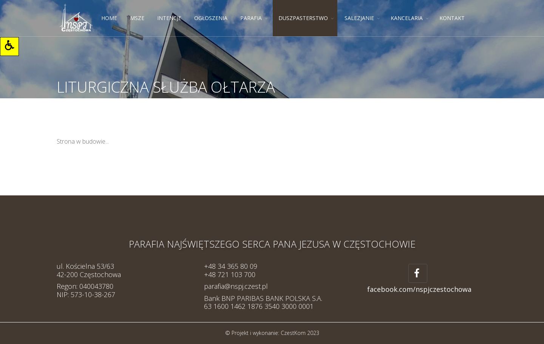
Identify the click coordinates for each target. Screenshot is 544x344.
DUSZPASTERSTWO (303, 18)
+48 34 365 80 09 (230, 266)
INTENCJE (169, 18)
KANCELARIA (407, 18)
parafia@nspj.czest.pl (236, 286)
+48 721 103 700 (229, 274)
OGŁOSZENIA (210, 18)
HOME (109, 18)
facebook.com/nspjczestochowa (419, 289)
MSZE (137, 18)
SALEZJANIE (359, 18)
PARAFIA (251, 18)
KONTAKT (452, 18)
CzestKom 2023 (300, 332)
